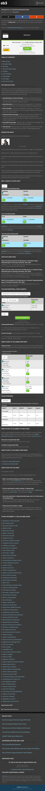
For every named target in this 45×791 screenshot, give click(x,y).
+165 (27, 378)
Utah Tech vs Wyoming (9, 689)
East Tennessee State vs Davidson (11, 632)
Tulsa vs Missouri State (9, 550)
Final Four (34, 436)
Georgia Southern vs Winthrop (11, 622)
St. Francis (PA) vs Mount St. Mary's (12, 652)
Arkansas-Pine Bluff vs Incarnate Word (13, 615)
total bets (10, 230)
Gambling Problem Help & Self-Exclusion (22, 769)
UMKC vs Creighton (8, 654)
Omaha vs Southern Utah (9, 686)
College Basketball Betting (14, 27)
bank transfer (13, 492)
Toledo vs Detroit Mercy (9, 602)
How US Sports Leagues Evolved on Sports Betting (17, 752)
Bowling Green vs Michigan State (11, 642)
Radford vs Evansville (8, 568)
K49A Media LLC (5, 776)
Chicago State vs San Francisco (11, 701)
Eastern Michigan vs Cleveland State (12, 585)
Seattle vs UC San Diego (9, 694)
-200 (27, 371)
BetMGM (25, 204)
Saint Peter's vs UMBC (8, 553)
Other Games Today (8, 81)
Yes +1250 (28, 386)
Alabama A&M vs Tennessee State (11, 669)
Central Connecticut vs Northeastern (12, 639)
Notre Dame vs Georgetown (10, 548)
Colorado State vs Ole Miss (10, 595)
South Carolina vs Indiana (9, 575)
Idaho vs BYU (6, 582)
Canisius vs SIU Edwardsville (10, 587)
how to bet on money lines (24, 253)
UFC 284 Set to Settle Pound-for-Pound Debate (16, 732)
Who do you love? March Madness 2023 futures (16, 728)
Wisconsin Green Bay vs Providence (12, 624)
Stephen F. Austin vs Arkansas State (12, 573)
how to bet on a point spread (34, 208)
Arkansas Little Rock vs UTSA (10, 617)
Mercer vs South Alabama (9, 597)
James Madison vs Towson (9, 681)
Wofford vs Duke (7, 528)
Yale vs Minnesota (7, 600)
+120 (27, 361)
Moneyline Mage (7, 64)
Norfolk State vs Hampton (9, 667)
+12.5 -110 (34, 305)
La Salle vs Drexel (7, 565)
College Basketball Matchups (11, 709)
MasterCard (38, 490)
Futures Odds (6, 76)
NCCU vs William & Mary (9, 684)
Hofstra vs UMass (7, 657)
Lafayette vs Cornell (8, 538)
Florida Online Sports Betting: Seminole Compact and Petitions (20, 748)
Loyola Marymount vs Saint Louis (11, 679)
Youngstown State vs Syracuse (11, 543)
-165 (27, 363)
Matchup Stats (6, 61)
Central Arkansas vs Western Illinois (12, 560)
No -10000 (29, 388)
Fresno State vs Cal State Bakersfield (12, 691)
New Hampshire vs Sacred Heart (11, 619)
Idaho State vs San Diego (9, 590)
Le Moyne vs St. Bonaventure (10, 610)
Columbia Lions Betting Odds (10, 464)
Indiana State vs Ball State (9, 555)
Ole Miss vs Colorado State (10, 605)
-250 (27, 380)
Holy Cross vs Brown (8, 644)
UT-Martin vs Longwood (9, 545)
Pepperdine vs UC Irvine (9, 699)
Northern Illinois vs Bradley (10, 671)
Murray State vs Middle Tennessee (12, 607)
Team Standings (7, 74)
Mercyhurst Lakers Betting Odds (11, 461)
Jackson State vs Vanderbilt (10, 580)
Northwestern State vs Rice (10, 577)
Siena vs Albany (7, 647)
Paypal (30, 492)
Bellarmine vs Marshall (9, 659)
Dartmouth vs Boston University (11, 540)
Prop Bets (5, 71)
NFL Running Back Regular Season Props (14, 724)
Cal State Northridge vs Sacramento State (13, 676)
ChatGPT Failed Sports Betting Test (12, 736)
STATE (5, 33)
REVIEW (6, 50)
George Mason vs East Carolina (11, 612)
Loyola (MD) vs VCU (8, 649)
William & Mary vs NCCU (9, 664)
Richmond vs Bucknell (8, 535)
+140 (27, 370)
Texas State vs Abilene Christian (11, 592)
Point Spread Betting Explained (11, 744)
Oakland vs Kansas (7, 634)
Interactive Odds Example (9, 69)
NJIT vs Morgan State (8, 523)
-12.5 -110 (34, 307)
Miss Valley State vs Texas (9, 629)
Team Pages (6, 79)
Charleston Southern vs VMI (10, 525)
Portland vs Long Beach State (10, 627)
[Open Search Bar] (37, 3)
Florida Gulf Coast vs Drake (10, 674)
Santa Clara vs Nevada (8, 696)
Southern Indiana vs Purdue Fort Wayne (13, 662)
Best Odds (5, 66)
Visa (30, 490)
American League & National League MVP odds (16, 720)
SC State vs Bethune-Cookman (11, 563)
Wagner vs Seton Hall (8, 533)
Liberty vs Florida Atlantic (9, 637)
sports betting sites (16, 480)
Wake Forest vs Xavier (8, 530)
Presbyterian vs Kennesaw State (11, 521)
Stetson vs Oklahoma (8, 558)
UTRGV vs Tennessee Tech (9, 570)
